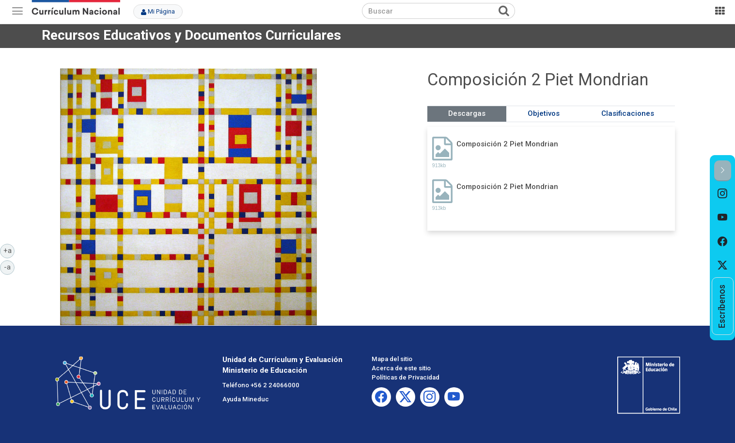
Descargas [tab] (466, 113)
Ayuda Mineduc (245, 399)
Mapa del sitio (392, 359)
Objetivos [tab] (544, 113)
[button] (722, 170)
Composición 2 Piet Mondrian (507, 144)
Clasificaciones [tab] (627, 113)
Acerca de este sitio (401, 368)
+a (9, 250)
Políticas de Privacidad (405, 377)
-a (9, 266)
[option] (723, 193)
